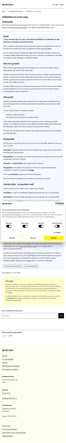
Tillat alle (54, 238)
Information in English (10, 369)
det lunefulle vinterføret (18, 28)
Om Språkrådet (7, 359)
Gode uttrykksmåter (31, 266)
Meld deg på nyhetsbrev (11, 366)
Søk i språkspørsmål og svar (12, 311)
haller (29, 261)
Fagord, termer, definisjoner (13, 266)
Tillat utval (33, 238)
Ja (5, 336)
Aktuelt (4, 356)
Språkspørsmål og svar (16, 11)
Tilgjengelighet (7, 436)
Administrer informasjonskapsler (14, 433)
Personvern (6, 426)
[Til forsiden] (8, 5)
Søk (55, 5)
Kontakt (5, 363)
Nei (11, 336)
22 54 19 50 (6, 393)
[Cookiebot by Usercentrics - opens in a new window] (56, 203)
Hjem (3, 11)
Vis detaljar (57, 232)
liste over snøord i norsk (28, 246)
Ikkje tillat (12, 238)
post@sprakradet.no (9, 398)
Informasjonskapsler (9, 429)
